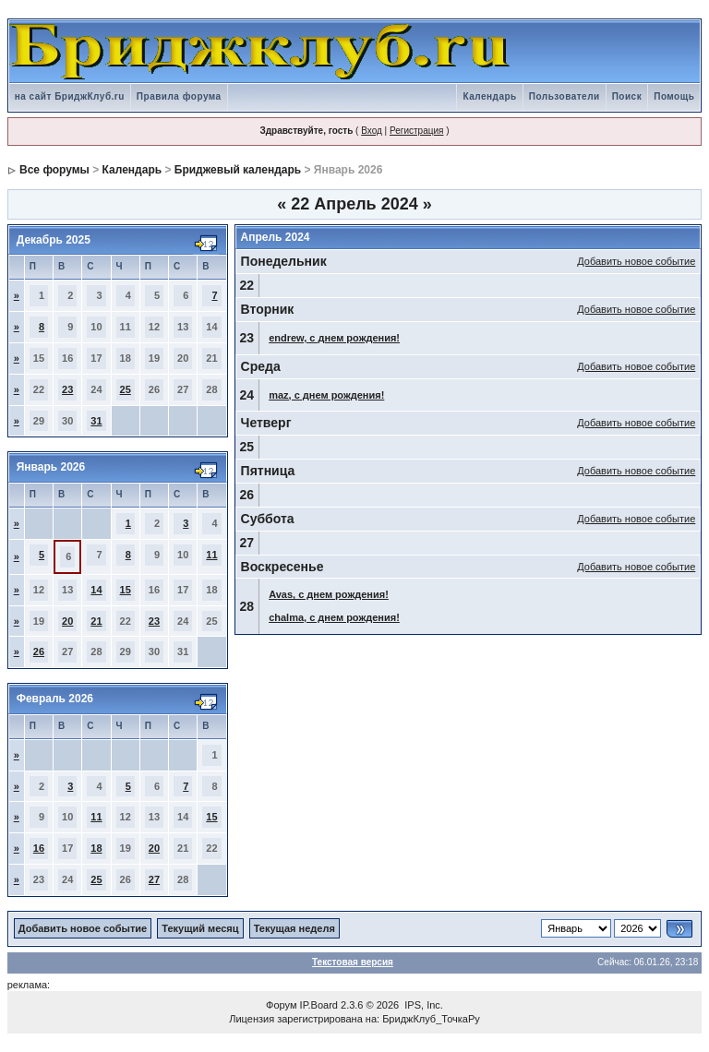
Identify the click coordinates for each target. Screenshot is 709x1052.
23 (67, 389)
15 (125, 589)
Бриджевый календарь (237, 169)
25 (125, 389)
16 (38, 848)
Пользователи (564, 96)
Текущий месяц (200, 928)
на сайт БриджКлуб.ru (70, 96)
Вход (371, 131)
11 (211, 554)
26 (38, 651)
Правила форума (179, 96)
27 (154, 879)
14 (96, 589)
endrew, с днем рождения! (334, 337)
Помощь (674, 96)
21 (96, 621)
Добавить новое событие (636, 261)
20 (67, 621)
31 (96, 420)
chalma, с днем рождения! (334, 617)
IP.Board (319, 1004)
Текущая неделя (294, 928)
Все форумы (54, 169)
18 (96, 848)
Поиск (627, 96)
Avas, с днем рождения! (329, 594)
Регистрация (416, 131)
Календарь (489, 96)
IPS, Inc (422, 1004)
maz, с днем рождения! (326, 394)
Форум (281, 1004)
